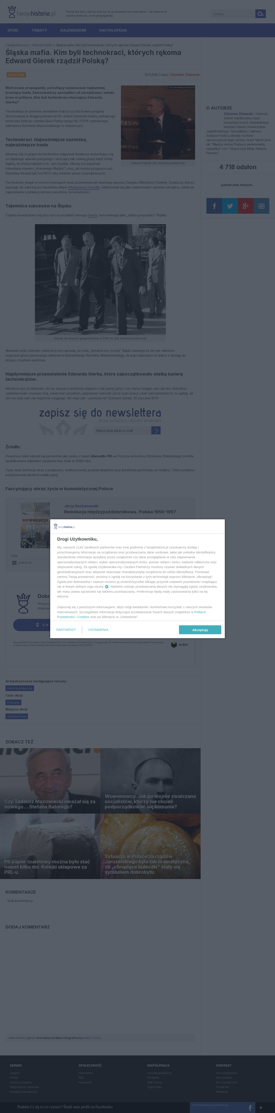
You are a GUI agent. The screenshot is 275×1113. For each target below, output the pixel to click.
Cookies (83, 617)
